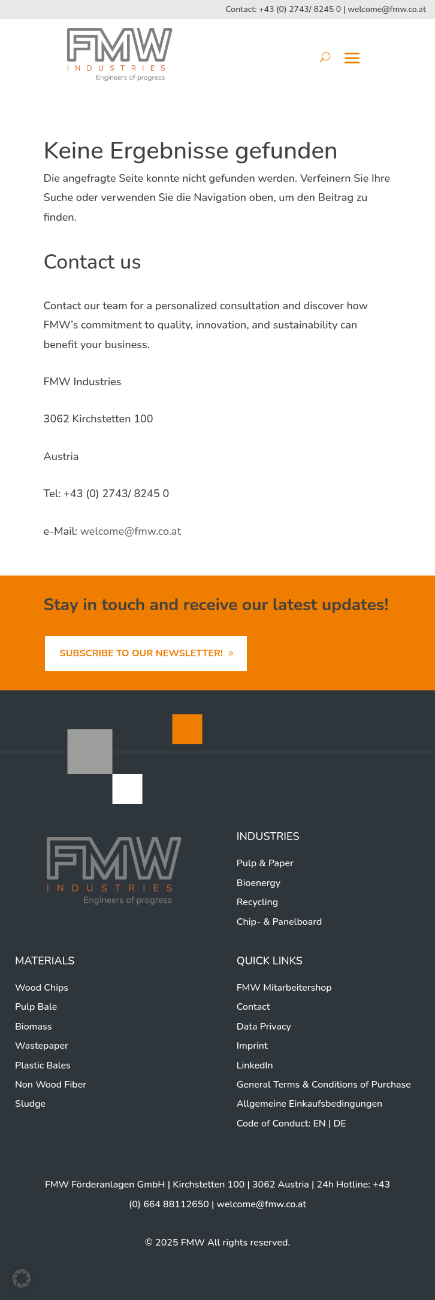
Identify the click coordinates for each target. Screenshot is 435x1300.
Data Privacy (264, 1026)
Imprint (252, 1045)
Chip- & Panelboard (279, 921)
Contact (253, 1006)
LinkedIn (255, 1065)
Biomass (33, 1026)
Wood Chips (41, 987)
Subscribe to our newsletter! (141, 653)
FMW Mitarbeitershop (284, 987)
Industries (268, 836)
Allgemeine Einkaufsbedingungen (309, 1103)
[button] (21, 1278)
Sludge (30, 1103)
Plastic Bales (43, 1065)
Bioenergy (258, 883)
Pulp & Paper (265, 863)
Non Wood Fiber (50, 1084)
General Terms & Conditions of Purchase (324, 1084)
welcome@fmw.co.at (387, 9)
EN (319, 1123)
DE (339, 1123)
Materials (44, 961)
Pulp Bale (36, 1006)
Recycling (257, 902)
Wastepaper (41, 1045)
